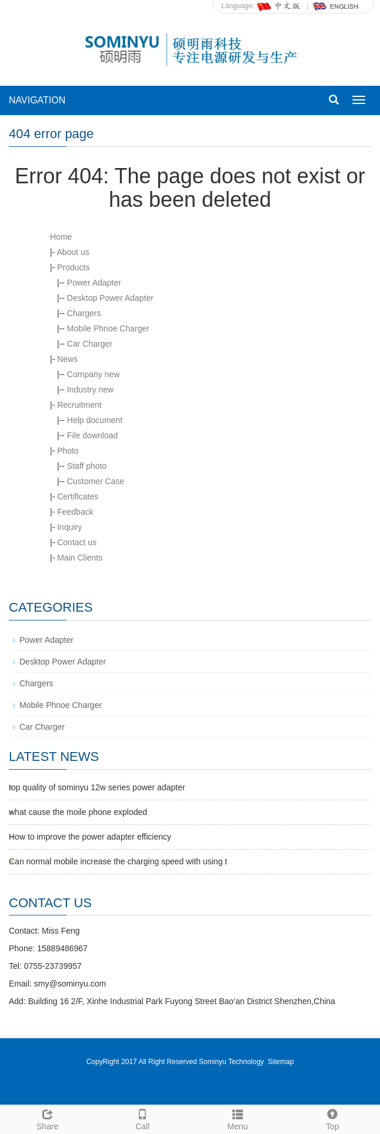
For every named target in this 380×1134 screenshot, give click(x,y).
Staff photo (86, 466)
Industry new (90, 389)
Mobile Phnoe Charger (108, 328)
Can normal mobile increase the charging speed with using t (118, 861)
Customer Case (95, 481)
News (67, 359)
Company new (93, 374)
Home (61, 236)
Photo (68, 450)
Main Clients (79, 557)
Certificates (77, 496)
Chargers (84, 313)
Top (333, 1118)
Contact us (76, 542)
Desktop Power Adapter (110, 298)
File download (92, 435)
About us (72, 252)
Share (47, 1118)
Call (143, 1118)
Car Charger (89, 343)
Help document (94, 420)
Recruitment (79, 405)
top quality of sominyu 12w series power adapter (97, 787)
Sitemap (281, 1062)
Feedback (75, 511)
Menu (237, 1118)
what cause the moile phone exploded (78, 812)
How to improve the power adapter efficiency (90, 836)
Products (73, 267)
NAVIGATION (37, 100)
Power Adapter (94, 282)
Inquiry (69, 527)
